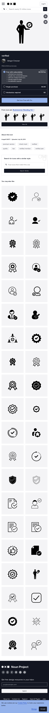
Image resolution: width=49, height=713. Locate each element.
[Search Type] (5, 9)
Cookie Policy (22, 703)
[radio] (24, 76)
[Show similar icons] (46, 22)
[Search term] (25, 9)
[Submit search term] (45, 9)
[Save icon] (46, 16)
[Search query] (24, 164)
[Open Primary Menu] (3, 4)
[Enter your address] (24, 684)
